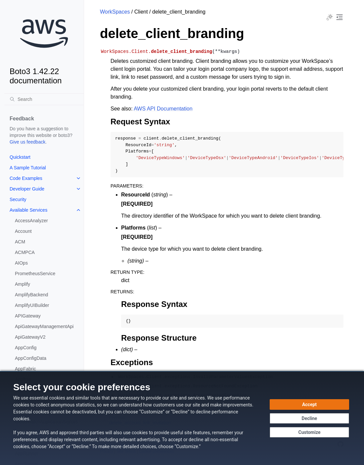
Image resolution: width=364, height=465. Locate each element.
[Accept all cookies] (309, 404)
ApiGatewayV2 (30, 337)
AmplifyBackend (31, 294)
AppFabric (25, 368)
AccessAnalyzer (31, 220)
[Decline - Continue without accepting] (309, 418)
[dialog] (182, 418)
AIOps (21, 263)
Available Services (28, 210)
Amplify (22, 284)
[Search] (44, 99)
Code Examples (26, 178)
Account (23, 231)
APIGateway (28, 315)
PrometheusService (35, 273)
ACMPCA (25, 252)
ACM (20, 241)
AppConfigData (30, 358)
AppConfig (25, 347)
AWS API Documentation (163, 108)
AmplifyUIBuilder (32, 305)
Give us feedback (27, 142)
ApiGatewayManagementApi (44, 326)
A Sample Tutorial (28, 167)
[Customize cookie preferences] (309, 432)
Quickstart (20, 157)
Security (18, 199)
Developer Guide (27, 188)
